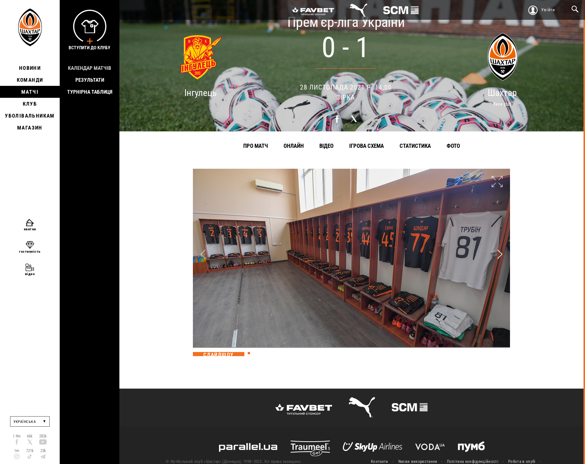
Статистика (415, 146)
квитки (30, 229)
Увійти (548, 9)
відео (30, 274)
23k (43, 450)
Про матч (255, 146)
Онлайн (294, 146)
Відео (326, 146)
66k (29, 436)
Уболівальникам (30, 116)
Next (500, 254)
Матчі (29, 92)
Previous (203, 254)
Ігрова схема (366, 146)
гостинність (30, 251)
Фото (453, 146)
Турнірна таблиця (89, 92)
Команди (30, 80)
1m (16, 450)
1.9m (17, 436)
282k (43, 436)
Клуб (30, 104)
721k (30, 450)
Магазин (30, 128)
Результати (89, 80)
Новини (30, 68)
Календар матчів (89, 68)
